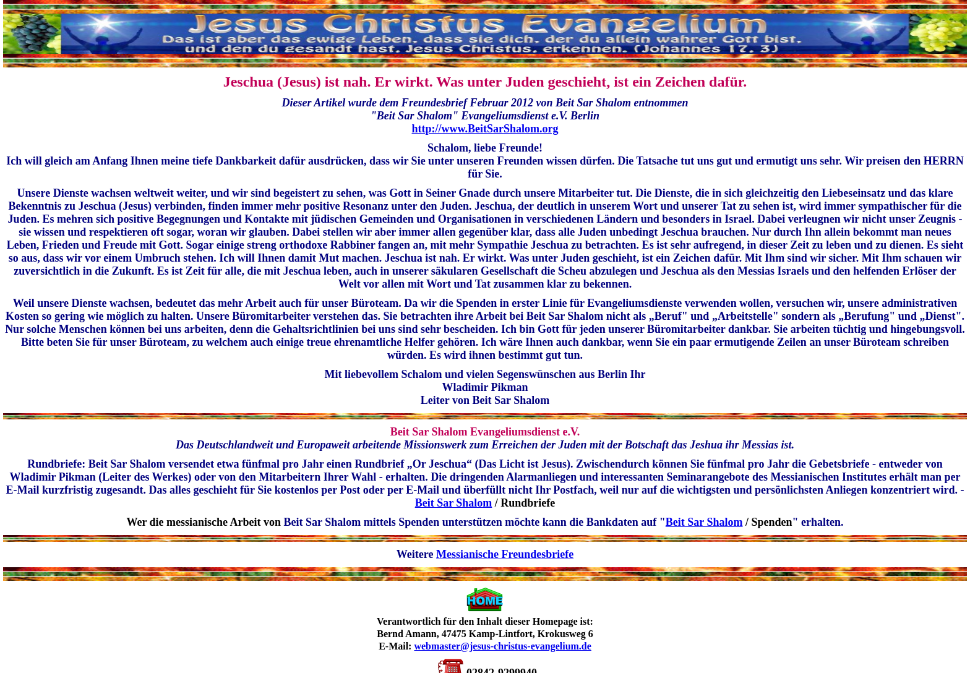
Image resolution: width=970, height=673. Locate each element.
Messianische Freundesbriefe (504, 554)
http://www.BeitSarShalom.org (484, 128)
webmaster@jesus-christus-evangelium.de (502, 646)
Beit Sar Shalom (453, 503)
